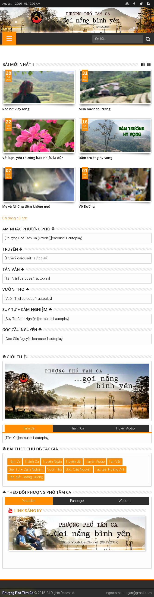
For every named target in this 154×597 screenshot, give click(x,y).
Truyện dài (73, 461)
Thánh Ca (77, 428)
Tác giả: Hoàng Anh (110, 469)
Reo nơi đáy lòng (15, 109)
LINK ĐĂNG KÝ (27, 510)
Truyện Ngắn (52, 461)
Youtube (28, 501)
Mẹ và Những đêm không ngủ (26, 206)
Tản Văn (115, 461)
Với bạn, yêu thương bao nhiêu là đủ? (32, 157)
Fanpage (77, 501)
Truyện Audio (125, 428)
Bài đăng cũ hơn (14, 218)
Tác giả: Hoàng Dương (26, 477)
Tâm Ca (29, 428)
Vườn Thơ (54, 469)
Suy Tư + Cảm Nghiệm (26, 469)
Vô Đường (87, 206)
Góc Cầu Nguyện (78, 469)
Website (125, 501)
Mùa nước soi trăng (94, 109)
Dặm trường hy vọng (95, 157)
